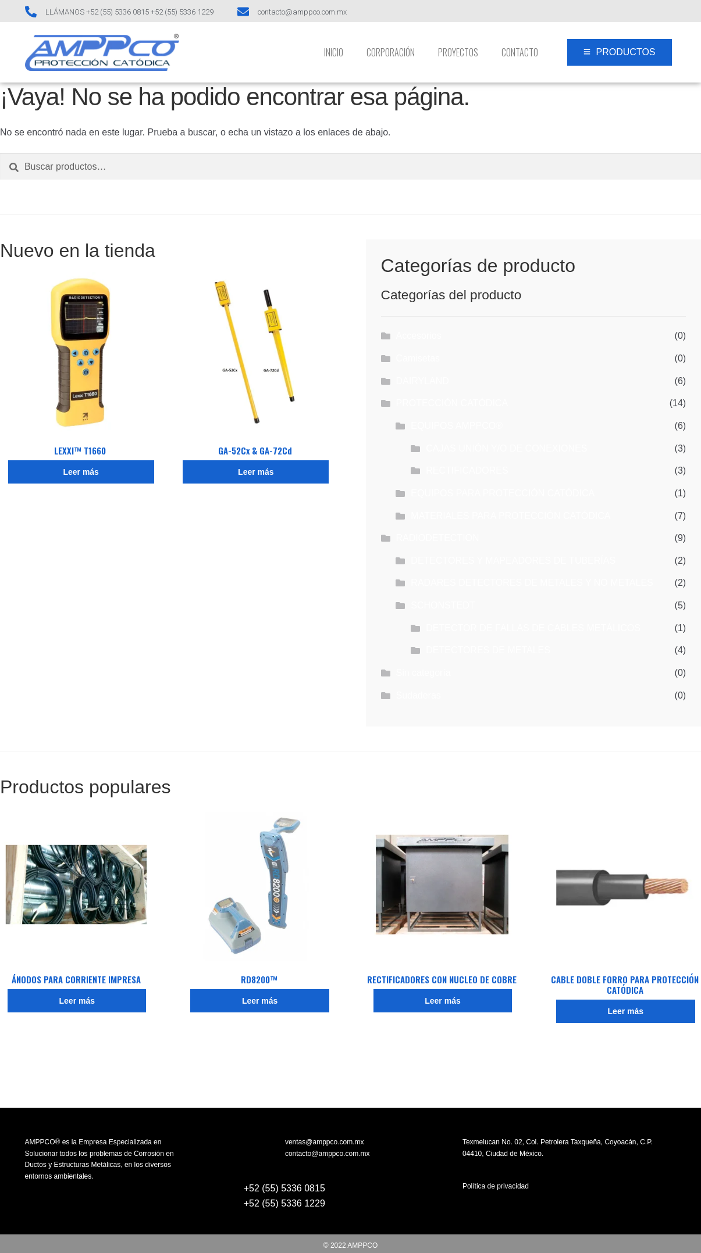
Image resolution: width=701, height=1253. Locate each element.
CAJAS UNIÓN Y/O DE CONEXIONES (506, 448)
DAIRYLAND (422, 381)
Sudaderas (418, 695)
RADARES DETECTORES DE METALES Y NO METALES (532, 583)
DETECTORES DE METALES (488, 650)
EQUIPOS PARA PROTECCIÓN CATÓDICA (503, 493)
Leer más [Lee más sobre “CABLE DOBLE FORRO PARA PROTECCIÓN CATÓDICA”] (625, 1011)
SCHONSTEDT (443, 605)
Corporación (390, 52)
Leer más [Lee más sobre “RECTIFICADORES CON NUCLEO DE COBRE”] (442, 1000)
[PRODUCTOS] (619, 52)
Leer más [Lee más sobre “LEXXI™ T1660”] (80, 472)
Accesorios (418, 336)
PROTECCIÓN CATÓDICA (452, 403)
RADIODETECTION (437, 538)
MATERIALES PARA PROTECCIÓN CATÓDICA (510, 516)
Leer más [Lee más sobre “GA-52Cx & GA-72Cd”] (255, 472)
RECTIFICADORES (467, 470)
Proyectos (458, 52)
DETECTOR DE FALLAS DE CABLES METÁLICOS (533, 628)
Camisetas (418, 358)
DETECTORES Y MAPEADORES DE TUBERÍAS (513, 560)
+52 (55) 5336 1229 (284, 1203)
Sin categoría (423, 673)
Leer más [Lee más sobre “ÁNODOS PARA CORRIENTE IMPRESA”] (77, 1000)
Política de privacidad (495, 1186)
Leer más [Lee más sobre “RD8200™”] (259, 1000)
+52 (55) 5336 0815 (284, 1188)
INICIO (333, 52)
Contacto (519, 52)
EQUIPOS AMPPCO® (457, 426)
